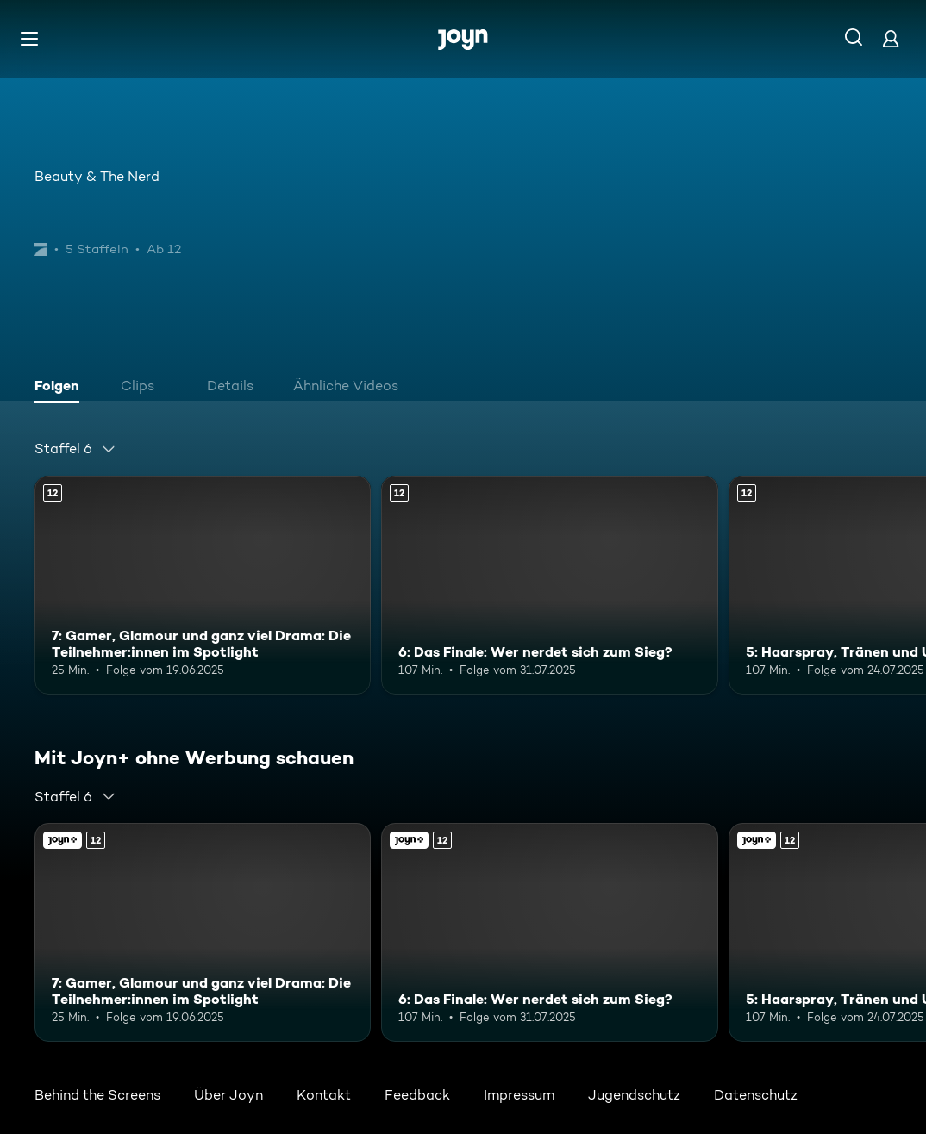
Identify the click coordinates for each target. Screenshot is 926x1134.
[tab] (61, 387)
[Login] (891, 38)
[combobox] (75, 449)
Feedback (417, 1095)
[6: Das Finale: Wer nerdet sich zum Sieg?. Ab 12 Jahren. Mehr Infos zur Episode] (549, 585)
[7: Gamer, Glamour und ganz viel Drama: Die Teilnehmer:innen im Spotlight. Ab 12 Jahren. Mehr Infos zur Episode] (202, 585)
